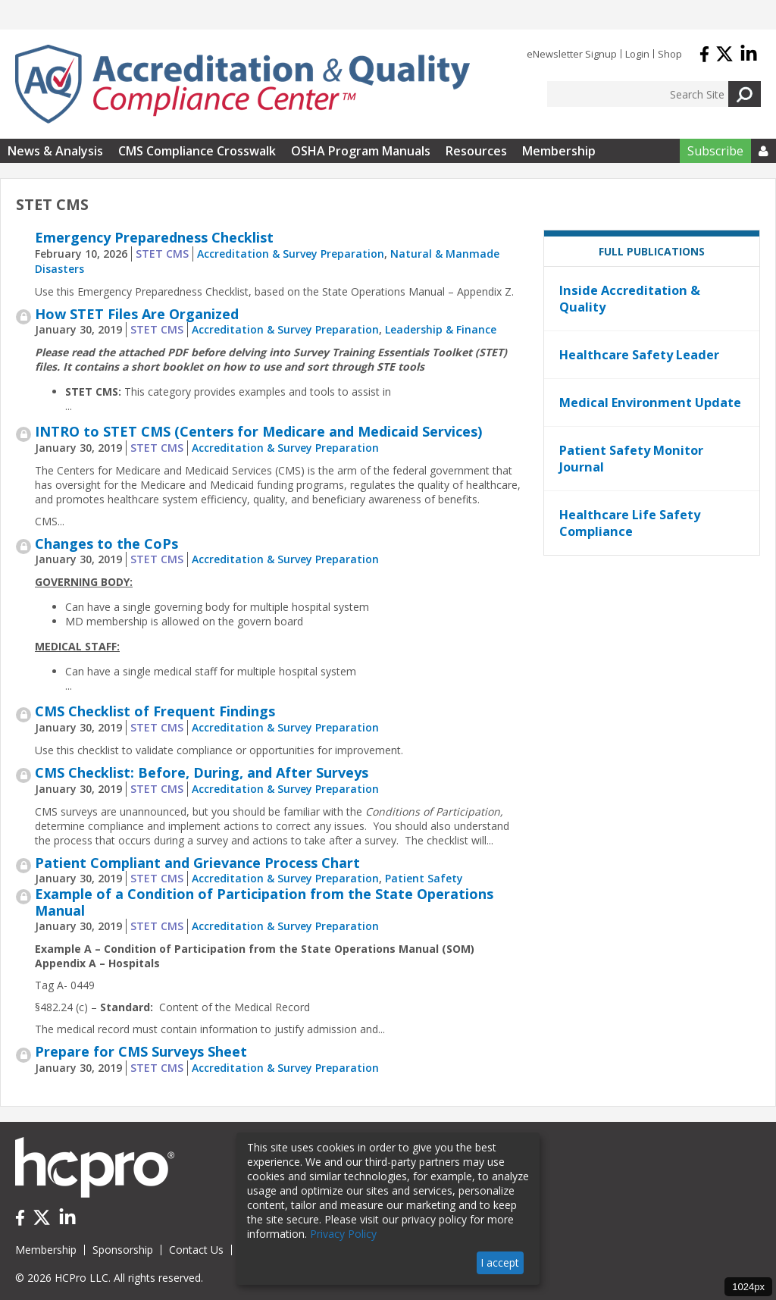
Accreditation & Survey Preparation (290, 253)
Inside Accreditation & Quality (629, 298)
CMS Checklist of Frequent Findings (155, 711)
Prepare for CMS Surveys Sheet (141, 1051)
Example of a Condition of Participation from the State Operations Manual (264, 902)
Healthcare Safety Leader (639, 354)
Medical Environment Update (650, 402)
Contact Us (196, 1249)
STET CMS (162, 253)
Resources (476, 151)
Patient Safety (424, 878)
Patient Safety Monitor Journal (631, 458)
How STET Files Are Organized (137, 314)
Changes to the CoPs (106, 543)
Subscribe (715, 151)
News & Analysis (55, 151)
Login (637, 53)
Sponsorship (122, 1249)
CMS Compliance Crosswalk (197, 151)
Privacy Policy (343, 1233)
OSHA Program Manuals (360, 151)
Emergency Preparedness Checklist (154, 237)
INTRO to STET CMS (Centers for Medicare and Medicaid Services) (258, 431)
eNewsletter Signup (572, 53)
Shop (670, 53)
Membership (559, 151)
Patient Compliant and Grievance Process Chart (197, 863)
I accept (499, 1262)
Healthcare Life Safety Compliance (629, 523)
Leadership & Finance (440, 329)
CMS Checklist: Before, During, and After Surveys (201, 772)
